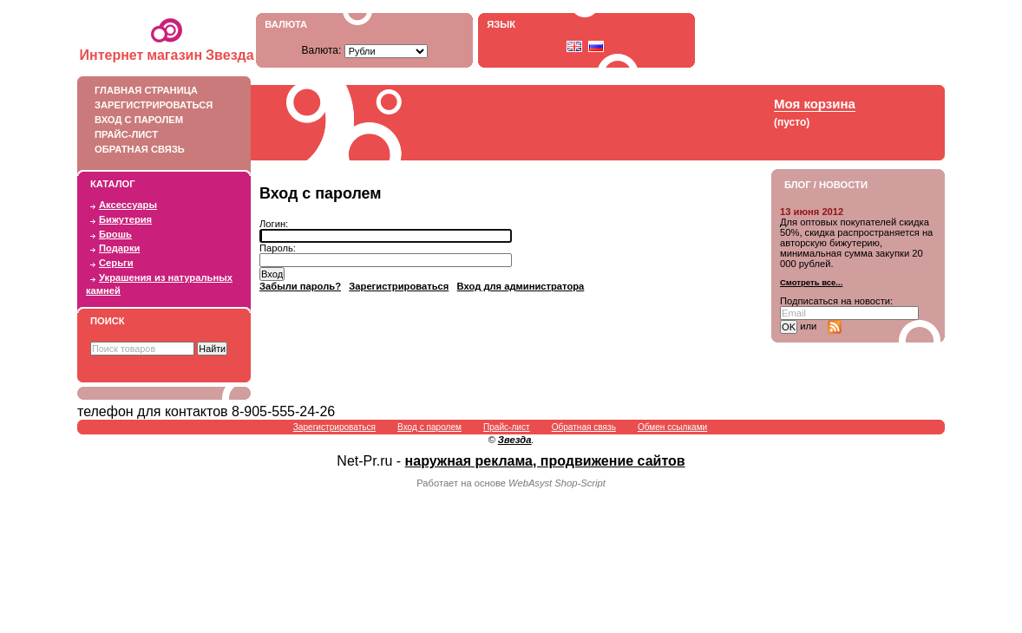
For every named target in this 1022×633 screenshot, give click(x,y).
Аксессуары (128, 204)
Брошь (115, 234)
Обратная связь (159, 149)
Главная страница (159, 90)
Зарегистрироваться (159, 105)
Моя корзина (814, 103)
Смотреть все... (811, 282)
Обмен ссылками (672, 427)
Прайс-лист (159, 134)
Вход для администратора (521, 286)
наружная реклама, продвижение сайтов (545, 461)
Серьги (116, 263)
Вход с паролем (159, 119)
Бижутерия (125, 219)
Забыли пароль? (300, 286)
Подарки (119, 248)
